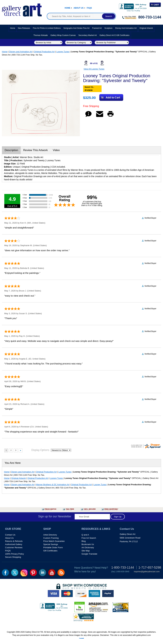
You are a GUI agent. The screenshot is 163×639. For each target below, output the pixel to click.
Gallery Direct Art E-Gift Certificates (114, 35)
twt (14, 572)
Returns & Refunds (14, 541)
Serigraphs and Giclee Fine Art (76, 28)
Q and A (85, 535)
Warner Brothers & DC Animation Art (52, 484)
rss (61, 572)
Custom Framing (51, 538)
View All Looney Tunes (94, 69)
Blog (84, 541)
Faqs (89, 8)
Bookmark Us (88, 544)
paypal (108, 593)
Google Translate (89, 554)
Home (67, 8)
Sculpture (108, 28)
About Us (79, 8)
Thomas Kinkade (40, 35)
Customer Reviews (13, 547)
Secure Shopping (13, 557)
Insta (24, 572)
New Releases (24, 28)
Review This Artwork (35, 150)
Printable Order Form (53, 547)
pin (33, 572)
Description (11, 150)
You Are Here (13, 462)
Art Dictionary (88, 547)
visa (53, 593)
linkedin (42, 572)
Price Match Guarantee (54, 541)
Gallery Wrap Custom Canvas (63, 35)
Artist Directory (50, 535)
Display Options (40, 450)
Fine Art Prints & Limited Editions (47, 28)
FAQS (8, 550)
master (67, 593)
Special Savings (50, 544)
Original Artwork (146, 28)
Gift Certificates (50, 550)
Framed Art (97, 28)
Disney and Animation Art (126, 28)
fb (5, 572)
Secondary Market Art (87, 35)
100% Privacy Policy (14, 554)
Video (56, 150)
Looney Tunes (62, 51)
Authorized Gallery (13, 544)
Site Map (86, 550)
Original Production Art (44, 51)
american (94, 593)
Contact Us (10, 535)
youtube (51, 572)
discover (80, 593)
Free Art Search (89, 538)
